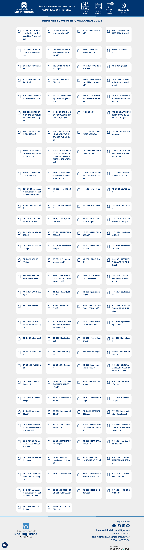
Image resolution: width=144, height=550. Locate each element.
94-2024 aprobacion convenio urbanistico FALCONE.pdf (32, 493)
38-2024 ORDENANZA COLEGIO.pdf (91, 276)
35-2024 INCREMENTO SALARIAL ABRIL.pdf (121, 262)
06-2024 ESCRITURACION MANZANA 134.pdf (62, 52)
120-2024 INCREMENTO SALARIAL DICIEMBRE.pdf (121, 153)
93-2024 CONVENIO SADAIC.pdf (120, 475)
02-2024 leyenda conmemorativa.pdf (62, 31)
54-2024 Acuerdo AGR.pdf (92, 339)
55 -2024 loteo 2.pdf (121, 339)
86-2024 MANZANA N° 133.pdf (32, 458)
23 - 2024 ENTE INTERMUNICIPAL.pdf (121, 220)
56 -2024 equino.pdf (32, 352)
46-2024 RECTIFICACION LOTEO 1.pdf (92, 306)
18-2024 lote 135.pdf (91, 206)
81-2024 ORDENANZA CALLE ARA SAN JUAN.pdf (121, 427)
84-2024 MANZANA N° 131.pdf (92, 442)
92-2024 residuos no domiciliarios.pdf (92, 475)
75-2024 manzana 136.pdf (62, 412)
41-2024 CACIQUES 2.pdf (61, 293)
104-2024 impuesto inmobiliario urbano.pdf (92, 82)
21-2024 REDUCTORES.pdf (61, 220)
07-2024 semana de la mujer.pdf (91, 50)
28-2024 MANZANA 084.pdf (32, 247)
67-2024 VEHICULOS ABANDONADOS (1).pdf (62, 384)
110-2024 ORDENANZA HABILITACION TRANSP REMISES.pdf (32, 116)
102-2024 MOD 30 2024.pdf (31, 80)
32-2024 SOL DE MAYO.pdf (31, 260)
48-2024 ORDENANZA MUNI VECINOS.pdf (32, 324)
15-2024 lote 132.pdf (121, 190)
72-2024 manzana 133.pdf (92, 399)
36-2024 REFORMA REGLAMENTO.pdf (32, 276)
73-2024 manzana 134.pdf (121, 399)
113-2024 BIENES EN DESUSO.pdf (31, 132)
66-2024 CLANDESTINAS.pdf (32, 382)
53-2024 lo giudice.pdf (61, 339)
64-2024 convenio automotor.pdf (91, 366)
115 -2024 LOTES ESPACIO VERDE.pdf (91, 132)
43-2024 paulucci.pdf (121, 293)
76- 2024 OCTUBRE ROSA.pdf (91, 412)
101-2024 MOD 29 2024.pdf (92, 67)
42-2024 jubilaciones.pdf (91, 293)
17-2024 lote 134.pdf (62, 206)
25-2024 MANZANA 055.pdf (62, 233)
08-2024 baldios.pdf (121, 50)
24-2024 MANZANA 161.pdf (32, 233)
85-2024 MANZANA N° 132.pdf (121, 442)
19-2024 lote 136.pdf (121, 206)
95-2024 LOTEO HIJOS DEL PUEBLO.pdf (62, 491)
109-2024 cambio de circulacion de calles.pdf (121, 98)
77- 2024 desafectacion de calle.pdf (121, 412)
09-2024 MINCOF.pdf (32, 67)
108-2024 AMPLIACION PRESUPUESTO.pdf (91, 98)
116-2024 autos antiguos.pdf (121, 132)
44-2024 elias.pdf (31, 305)
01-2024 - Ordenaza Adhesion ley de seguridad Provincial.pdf (32, 34)
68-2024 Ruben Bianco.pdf (91, 382)
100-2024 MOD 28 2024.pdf (61, 67)
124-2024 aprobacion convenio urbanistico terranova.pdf (32, 192)
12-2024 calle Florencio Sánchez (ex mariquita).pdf (61, 175)
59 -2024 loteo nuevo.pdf (121, 352)
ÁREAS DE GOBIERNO (49, 6)
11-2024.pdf (88, 112)
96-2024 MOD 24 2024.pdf (91, 491)
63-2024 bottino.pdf (61, 366)
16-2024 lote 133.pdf (32, 206)
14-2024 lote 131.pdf (91, 190)
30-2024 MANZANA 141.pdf (92, 247)
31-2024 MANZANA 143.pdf (121, 247)
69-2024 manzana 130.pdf (120, 382)
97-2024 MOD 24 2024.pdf (121, 491)
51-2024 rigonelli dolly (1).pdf (121, 323)
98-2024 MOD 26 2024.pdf (32, 507)
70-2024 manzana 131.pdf (31, 399)
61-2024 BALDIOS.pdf (32, 366)
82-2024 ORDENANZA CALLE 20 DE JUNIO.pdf (32, 444)
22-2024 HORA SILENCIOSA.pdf (91, 220)
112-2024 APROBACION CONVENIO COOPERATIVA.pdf (121, 115)
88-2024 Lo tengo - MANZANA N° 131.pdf (92, 460)
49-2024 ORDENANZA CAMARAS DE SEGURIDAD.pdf (62, 324)
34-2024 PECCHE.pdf (91, 260)
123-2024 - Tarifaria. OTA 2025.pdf (120, 173)
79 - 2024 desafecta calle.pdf (61, 425)
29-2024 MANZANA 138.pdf (62, 247)
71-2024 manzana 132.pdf (62, 399)
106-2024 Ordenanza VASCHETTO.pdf (32, 97)
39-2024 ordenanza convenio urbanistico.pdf (121, 278)
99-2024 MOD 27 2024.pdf (61, 507)
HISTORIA (66, 10)
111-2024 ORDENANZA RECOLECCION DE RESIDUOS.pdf (62, 115)
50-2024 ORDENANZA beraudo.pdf (92, 323)
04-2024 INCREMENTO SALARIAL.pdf (120, 31)
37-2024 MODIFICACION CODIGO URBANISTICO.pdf (62, 278)
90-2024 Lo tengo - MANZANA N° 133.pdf (32, 476)
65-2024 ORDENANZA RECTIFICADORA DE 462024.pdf (121, 368)
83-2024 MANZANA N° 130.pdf (62, 442)
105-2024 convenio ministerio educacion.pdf (121, 82)
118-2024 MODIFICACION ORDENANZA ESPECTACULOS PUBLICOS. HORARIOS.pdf (62, 156)
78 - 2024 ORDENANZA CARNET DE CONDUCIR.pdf (32, 427)
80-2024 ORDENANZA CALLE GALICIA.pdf (92, 427)
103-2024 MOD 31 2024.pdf (62, 80)
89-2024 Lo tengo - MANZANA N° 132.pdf (121, 460)
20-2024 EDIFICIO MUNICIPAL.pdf (31, 220)
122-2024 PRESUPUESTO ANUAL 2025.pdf (92, 175)
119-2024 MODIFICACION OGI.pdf (92, 151)
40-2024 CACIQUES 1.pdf (32, 293)
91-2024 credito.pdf (62, 473)
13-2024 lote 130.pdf (62, 190)
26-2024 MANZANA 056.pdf (92, 233)
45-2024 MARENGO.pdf (61, 306)
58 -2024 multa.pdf (91, 351)
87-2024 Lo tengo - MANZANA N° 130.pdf (61, 460)
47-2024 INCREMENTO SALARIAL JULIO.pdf (121, 308)
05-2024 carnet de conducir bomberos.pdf (32, 52)
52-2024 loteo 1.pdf (32, 338)
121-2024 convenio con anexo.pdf (31, 173)
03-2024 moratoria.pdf (92, 31)
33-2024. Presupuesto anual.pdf (61, 260)
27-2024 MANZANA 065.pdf (121, 233)
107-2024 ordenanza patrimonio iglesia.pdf (62, 98)
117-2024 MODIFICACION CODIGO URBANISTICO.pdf (32, 153)
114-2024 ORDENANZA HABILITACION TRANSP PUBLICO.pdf (61, 135)
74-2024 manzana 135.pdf (32, 412)
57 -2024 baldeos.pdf (61, 352)
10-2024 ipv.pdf (119, 66)
